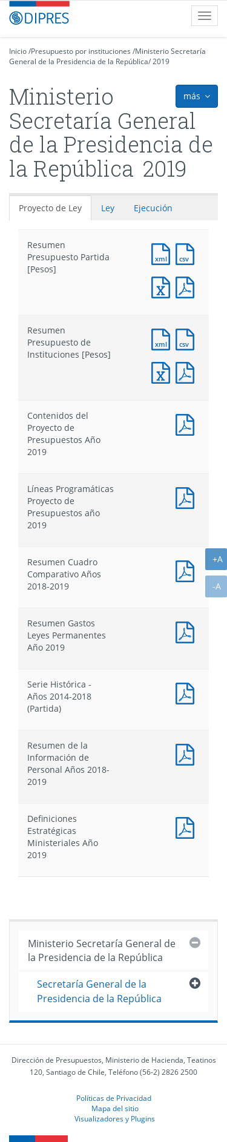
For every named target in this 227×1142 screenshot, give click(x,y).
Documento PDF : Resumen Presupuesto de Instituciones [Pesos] (188, 371)
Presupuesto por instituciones (81, 51)
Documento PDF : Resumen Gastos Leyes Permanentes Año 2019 (188, 631)
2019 (161, 61)
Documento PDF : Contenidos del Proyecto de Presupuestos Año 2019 (188, 423)
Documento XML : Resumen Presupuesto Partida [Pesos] (163, 252)
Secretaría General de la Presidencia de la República (99, 991)
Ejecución (153, 208)
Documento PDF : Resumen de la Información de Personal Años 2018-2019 (188, 753)
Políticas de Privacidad (113, 1098)
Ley (107, 208)
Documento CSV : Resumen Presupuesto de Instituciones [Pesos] (188, 338)
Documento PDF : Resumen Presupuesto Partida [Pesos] (188, 286)
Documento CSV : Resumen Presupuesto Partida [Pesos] (188, 252)
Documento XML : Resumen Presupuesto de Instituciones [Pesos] (163, 338)
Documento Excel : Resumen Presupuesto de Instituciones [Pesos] (163, 371)
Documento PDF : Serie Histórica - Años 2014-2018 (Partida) (188, 692)
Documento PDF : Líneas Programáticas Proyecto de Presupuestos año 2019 (188, 496)
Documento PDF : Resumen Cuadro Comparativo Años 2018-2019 (188, 569)
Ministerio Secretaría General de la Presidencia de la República (107, 56)
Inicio (18, 51)
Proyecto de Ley (50, 208)
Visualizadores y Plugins (114, 1118)
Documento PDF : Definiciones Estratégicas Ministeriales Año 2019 (188, 826)
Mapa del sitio (115, 1108)
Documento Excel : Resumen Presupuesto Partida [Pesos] (163, 286)
